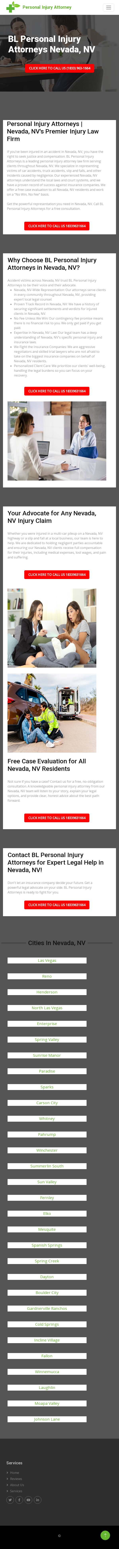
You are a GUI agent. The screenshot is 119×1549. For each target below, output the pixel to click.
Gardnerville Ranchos (47, 1308)
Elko (47, 1213)
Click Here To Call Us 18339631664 (56, 226)
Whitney (47, 1118)
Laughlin (47, 1387)
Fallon (47, 1356)
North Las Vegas (47, 1008)
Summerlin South (47, 1166)
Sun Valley (47, 1182)
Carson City (47, 1102)
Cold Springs (47, 1324)
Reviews (16, 1479)
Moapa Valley (47, 1403)
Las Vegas (47, 960)
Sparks (47, 1087)
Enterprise (47, 1023)
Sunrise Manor (47, 1055)
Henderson (47, 992)
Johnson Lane (47, 1419)
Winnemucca (47, 1371)
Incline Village (47, 1340)
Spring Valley (47, 1039)
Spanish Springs (47, 1245)
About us (17, 1485)
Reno (47, 976)
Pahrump (47, 1134)
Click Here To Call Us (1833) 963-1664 (59, 68)
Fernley (47, 1197)
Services (16, 1491)
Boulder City (47, 1292)
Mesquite (47, 1229)
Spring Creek (47, 1261)
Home (14, 1472)
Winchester (47, 1150)
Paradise (47, 1071)
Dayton (47, 1276)
